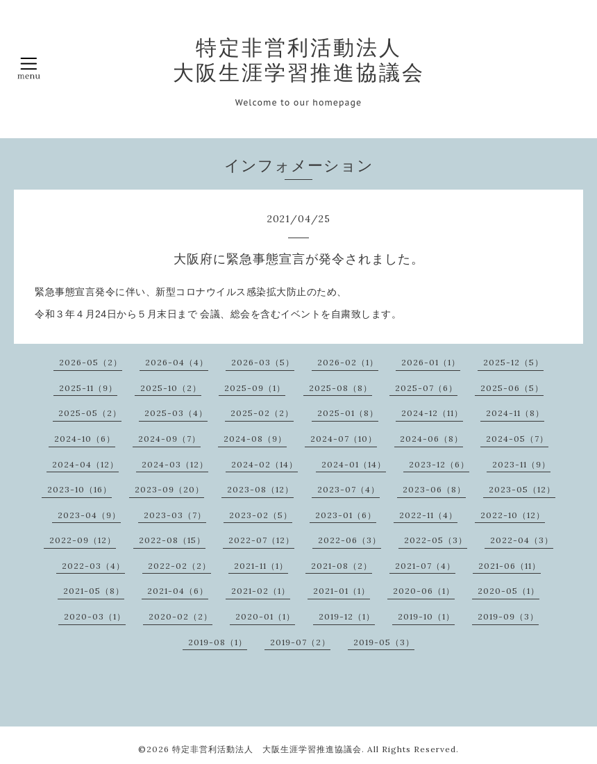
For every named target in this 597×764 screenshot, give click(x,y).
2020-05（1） (508, 591)
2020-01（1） (265, 616)
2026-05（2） (90, 362)
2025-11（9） (88, 388)
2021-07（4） (425, 565)
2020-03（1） (95, 616)
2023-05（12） (522, 489)
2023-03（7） (175, 515)
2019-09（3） (508, 616)
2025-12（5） (513, 362)
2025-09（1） (254, 388)
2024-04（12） (85, 464)
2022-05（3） (435, 540)
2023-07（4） (348, 489)
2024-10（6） (84, 438)
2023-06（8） (434, 489)
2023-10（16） (79, 489)
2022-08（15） (172, 540)
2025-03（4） (176, 413)
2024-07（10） (343, 438)
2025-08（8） (340, 388)
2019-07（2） (300, 642)
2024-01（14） (353, 464)
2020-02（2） (180, 616)
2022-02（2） (179, 565)
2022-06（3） (349, 540)
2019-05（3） (383, 642)
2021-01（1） (341, 591)
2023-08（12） (260, 489)
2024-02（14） (264, 464)
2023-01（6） (345, 515)
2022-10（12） (512, 515)
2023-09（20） (169, 489)
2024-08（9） (255, 438)
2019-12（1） (347, 616)
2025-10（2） (170, 388)
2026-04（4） (176, 362)
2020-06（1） (424, 591)
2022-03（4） (93, 565)
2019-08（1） (217, 642)
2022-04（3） (521, 540)
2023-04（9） (89, 515)
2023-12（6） (439, 464)
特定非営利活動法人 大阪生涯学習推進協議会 (299, 59)
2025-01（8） (347, 413)
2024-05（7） (517, 438)
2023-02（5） (260, 515)
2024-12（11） (432, 413)
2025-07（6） (426, 388)
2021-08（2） (341, 565)
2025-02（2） (262, 413)
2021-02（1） (260, 591)
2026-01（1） (430, 362)
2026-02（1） (347, 362)
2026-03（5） (262, 362)
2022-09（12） (82, 540)
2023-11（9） (521, 464)
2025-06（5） (512, 388)
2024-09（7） (169, 438)
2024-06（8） (431, 438)
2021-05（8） (93, 591)
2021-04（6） (177, 591)
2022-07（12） (261, 540)
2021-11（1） (261, 565)
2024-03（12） (175, 464)
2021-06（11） (509, 565)
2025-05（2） (89, 413)
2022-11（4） (428, 515)
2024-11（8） (515, 413)
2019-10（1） (426, 616)
